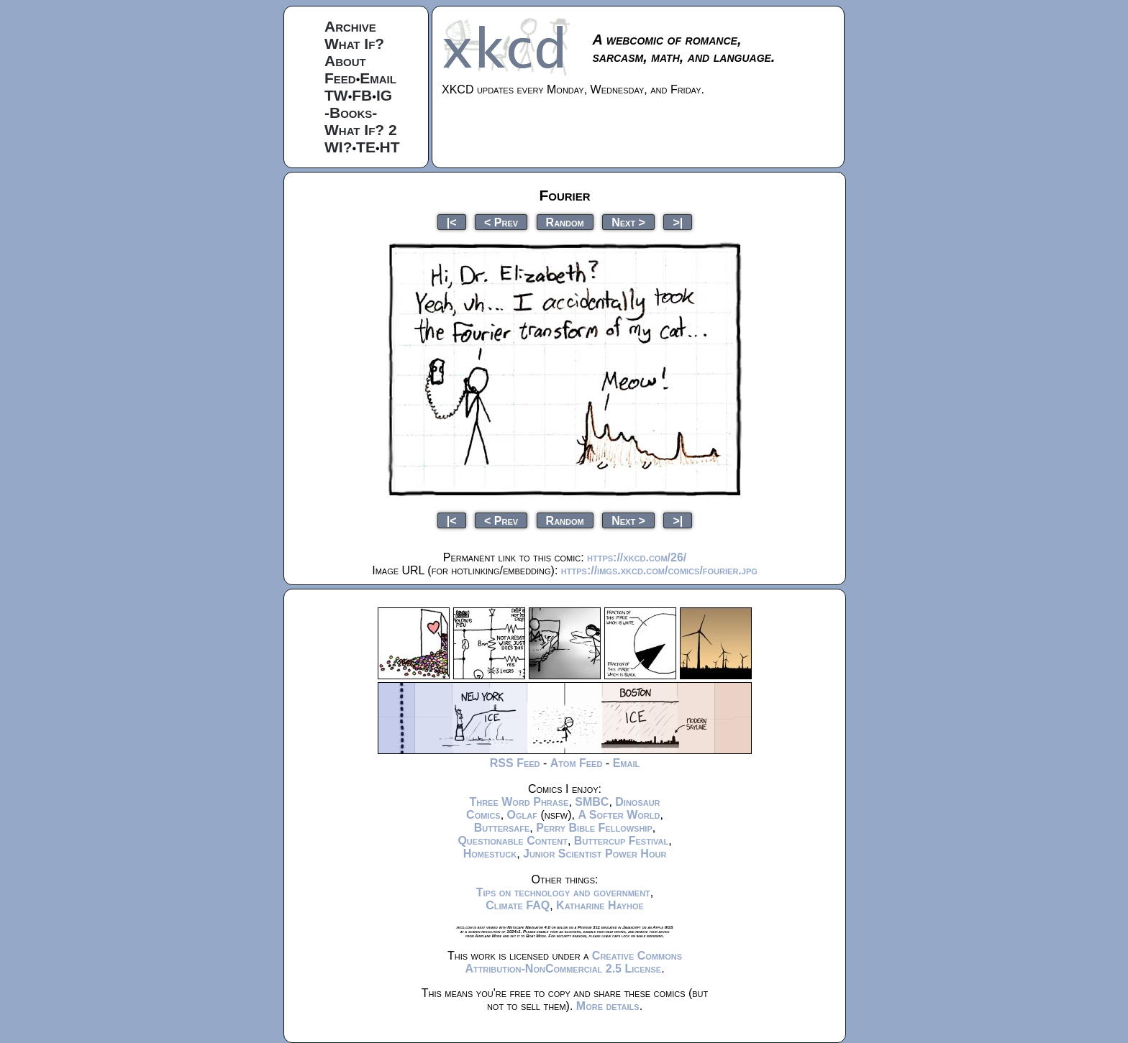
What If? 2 (360, 129)
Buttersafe (502, 828)
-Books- (350, 112)
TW (336, 95)
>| (678, 222)
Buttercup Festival (621, 841)
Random (565, 222)
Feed (340, 78)
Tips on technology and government (563, 892)
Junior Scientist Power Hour (594, 853)
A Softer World (619, 815)
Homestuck (490, 853)
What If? (354, 43)
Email (378, 78)
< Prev (501, 222)
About (345, 60)
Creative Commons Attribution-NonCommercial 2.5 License (573, 962)
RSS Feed (515, 763)
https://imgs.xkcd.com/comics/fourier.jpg (659, 570)
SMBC (592, 802)
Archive (350, 26)
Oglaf (522, 815)
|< (452, 222)
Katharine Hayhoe (600, 905)
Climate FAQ (518, 905)
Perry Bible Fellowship (594, 828)
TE (366, 147)
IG (384, 95)
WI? (338, 147)
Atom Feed (576, 763)
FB (362, 95)
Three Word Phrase (518, 802)
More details (608, 1006)
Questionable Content (513, 841)
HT (390, 147)
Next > (628, 222)
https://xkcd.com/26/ (636, 557)
